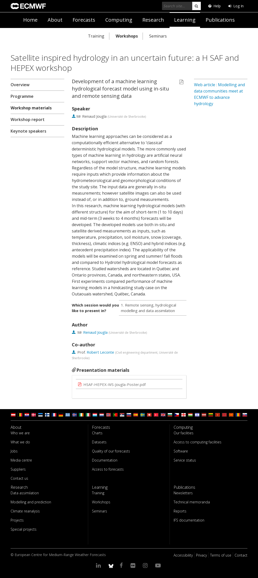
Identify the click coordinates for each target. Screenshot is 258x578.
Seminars (158, 36)
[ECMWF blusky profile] (111, 565)
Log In (236, 6)
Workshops (127, 36)
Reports (180, 511)
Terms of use (220, 555)
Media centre (21, 460)
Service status (185, 460)
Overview (20, 84)
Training (96, 36)
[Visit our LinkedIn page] (99, 565)
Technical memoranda (192, 502)
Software (181, 451)
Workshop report (28, 119)
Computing (118, 19)
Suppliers (18, 469)
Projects (17, 520)
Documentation (104, 460)
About (55, 19)
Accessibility (183, 555)
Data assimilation (25, 493)
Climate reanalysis (25, 511)
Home (30, 19)
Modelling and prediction (31, 502)
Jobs (14, 451)
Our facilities (184, 433)
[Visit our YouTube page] (158, 565)
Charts (97, 433)
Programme (22, 96)
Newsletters (183, 493)
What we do (20, 442)
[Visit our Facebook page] (122, 565)
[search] (196, 6)
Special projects (24, 529)
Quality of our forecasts (111, 451)
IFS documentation (189, 520)
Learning (185, 19)
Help (214, 6)
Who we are (20, 433)
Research (153, 19)
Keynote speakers (28, 131)
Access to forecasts (108, 469)
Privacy (201, 555)
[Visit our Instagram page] (146, 565)
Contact (241, 555)
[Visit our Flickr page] (134, 565)
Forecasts (84, 19)
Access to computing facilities (197, 442)
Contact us (19, 478)
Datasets (99, 442)
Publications (220, 19)
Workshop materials (31, 108)
